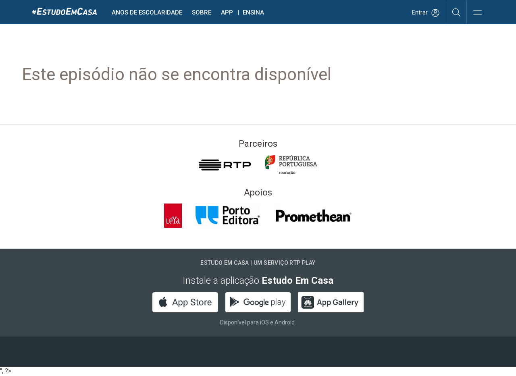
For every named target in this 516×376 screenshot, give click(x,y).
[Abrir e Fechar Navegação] (477, 13)
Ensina (253, 12)
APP (227, 12)
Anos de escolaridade (147, 12)
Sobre (201, 12)
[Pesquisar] (456, 12)
